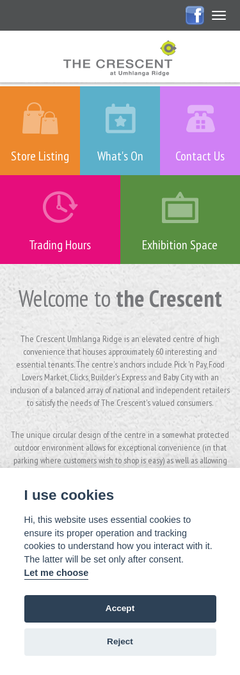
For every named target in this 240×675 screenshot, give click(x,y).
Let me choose (56, 573)
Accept (120, 608)
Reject (120, 641)
